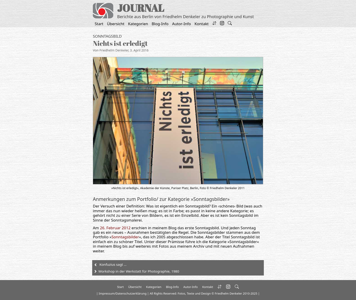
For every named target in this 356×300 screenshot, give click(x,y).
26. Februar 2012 (115, 227)
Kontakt (202, 23)
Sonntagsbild (107, 36)
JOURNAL (140, 8)
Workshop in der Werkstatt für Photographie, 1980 (139, 271)
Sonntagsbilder (125, 236)
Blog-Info (160, 23)
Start (99, 23)
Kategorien (138, 23)
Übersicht (115, 23)
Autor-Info (181, 23)
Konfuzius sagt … (112, 264)
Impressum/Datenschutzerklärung (122, 293)
